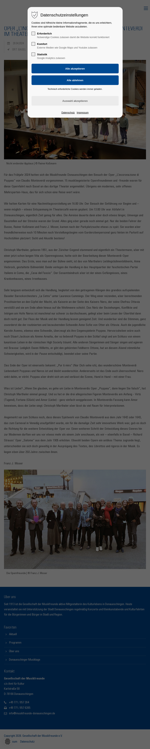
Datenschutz (68, 112)
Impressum (83, 112)
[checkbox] (33, 33)
